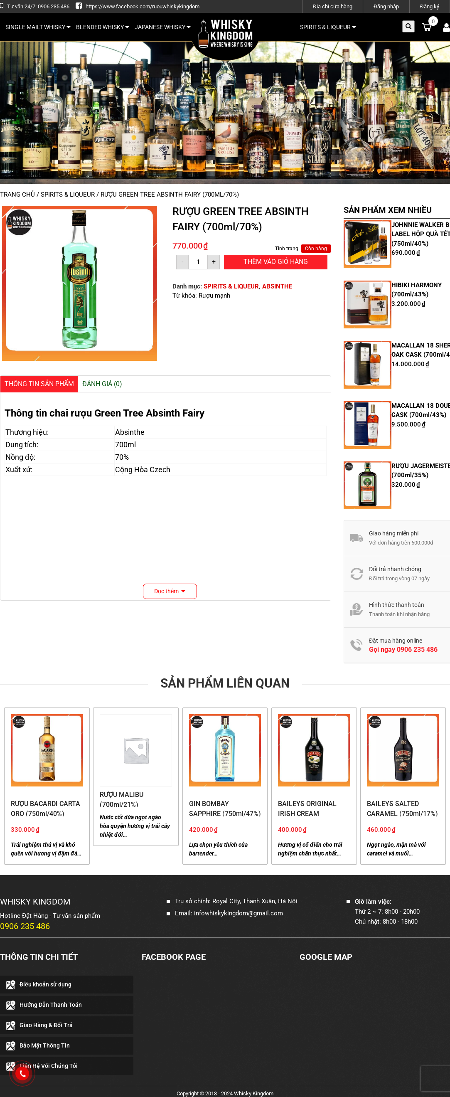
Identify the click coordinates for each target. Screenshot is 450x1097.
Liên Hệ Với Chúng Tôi (49, 1065)
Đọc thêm (166, 591)
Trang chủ (17, 194)
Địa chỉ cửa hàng (332, 6)
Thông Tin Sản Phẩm (39, 384)
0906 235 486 (417, 649)
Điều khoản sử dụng (45, 984)
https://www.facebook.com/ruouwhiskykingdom (142, 6)
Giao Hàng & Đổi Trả (46, 1025)
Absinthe (130, 432)
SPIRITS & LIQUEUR (328, 27)
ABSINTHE (277, 286)
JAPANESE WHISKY (163, 27)
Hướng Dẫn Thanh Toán (51, 1004)
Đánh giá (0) (102, 384)
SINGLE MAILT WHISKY (38, 27)
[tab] (39, 384)
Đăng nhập (386, 6)
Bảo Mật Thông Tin (45, 1045)
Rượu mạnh (214, 295)
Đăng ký (429, 6)
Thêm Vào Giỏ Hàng (275, 262)
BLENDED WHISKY (102, 27)
